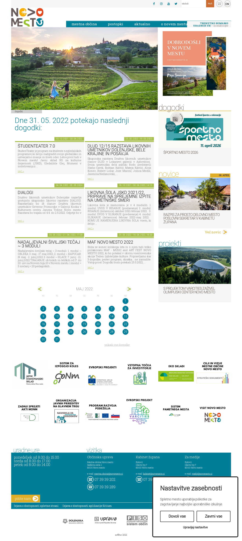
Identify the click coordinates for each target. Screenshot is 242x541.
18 (70, 324)
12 (84, 316)
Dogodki (19, 111)
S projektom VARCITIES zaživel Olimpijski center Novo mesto (189, 290)
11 (70, 316)
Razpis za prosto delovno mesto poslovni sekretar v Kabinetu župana (191, 218)
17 (57, 324)
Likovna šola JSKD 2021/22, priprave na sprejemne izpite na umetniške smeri (119, 196)
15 (125, 316)
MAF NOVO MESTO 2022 (110, 242)
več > (21, 171)
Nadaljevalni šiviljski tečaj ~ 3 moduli (49, 244)
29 (125, 331)
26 (84, 331)
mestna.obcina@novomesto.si (108, 473)
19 (84, 324)
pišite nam (26, 498)
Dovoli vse (177, 516)
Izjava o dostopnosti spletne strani (36, 506)
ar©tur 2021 (121, 534)
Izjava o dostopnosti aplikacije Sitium (87, 506)
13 (98, 316)
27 (98, 331)
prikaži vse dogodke (117, 344)
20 (98, 324)
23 (43, 331)
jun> (129, 289)
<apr (40, 289)
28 (111, 331)
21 (111, 324)
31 (57, 339)
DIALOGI (25, 192)
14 (111, 316)
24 (57, 331)
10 (57, 316)
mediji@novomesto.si (202, 473)
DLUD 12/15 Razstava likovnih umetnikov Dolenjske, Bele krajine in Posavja (119, 150)
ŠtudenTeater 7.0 (36, 146)
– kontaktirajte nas (210, 25)
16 (43, 324)
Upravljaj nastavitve (195, 527)
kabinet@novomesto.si (154, 473)
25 (70, 331)
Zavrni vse (213, 516)
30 (43, 339)
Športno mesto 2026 (180, 152)
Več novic (213, 232)
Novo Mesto (36, 17)
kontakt (219, 4)
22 (125, 324)
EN (227, 4)
